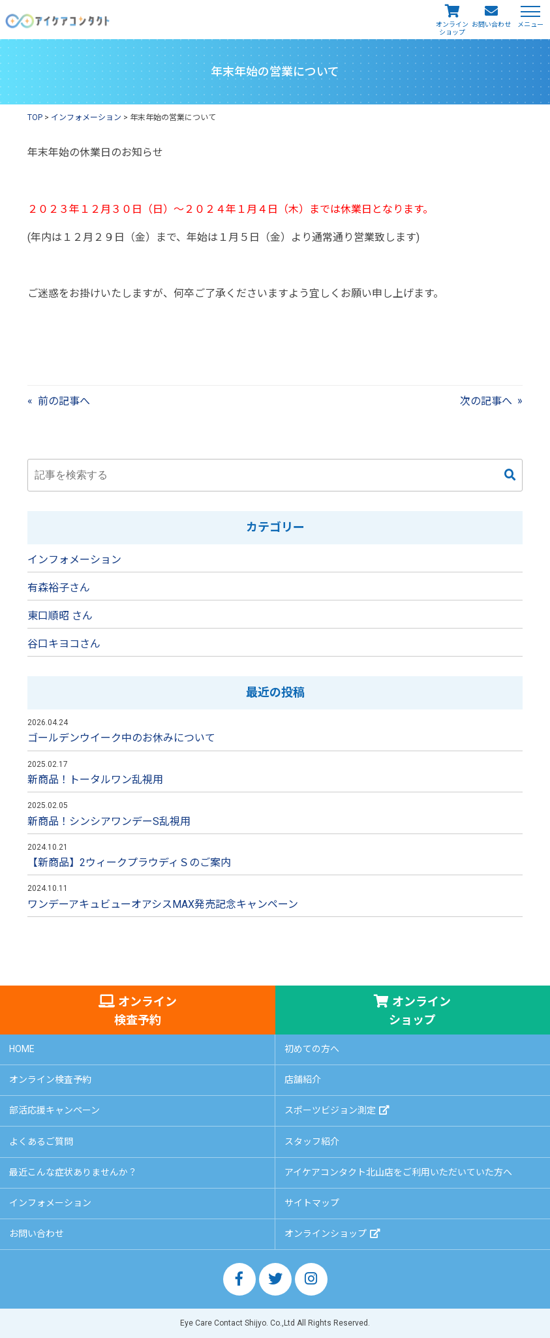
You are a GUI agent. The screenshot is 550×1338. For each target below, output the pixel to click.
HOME (22, 1049)
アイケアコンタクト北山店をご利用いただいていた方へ (398, 1172)
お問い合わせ (491, 24)
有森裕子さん (58, 588)
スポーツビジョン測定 (330, 1110)
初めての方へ (311, 1049)
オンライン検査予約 (145, 1011)
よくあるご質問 (41, 1141)
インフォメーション (74, 559)
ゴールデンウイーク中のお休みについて (121, 738)
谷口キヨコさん (63, 644)
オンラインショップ (452, 28)
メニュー (530, 24)
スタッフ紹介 (311, 1141)
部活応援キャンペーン (54, 1110)
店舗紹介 (302, 1079)
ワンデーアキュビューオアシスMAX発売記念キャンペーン (162, 904)
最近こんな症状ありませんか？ (73, 1172)
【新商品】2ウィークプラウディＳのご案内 (129, 862)
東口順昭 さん (60, 616)
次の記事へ (486, 401)
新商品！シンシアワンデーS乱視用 (109, 821)
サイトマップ (311, 1203)
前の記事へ (64, 401)
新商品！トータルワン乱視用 (95, 779)
